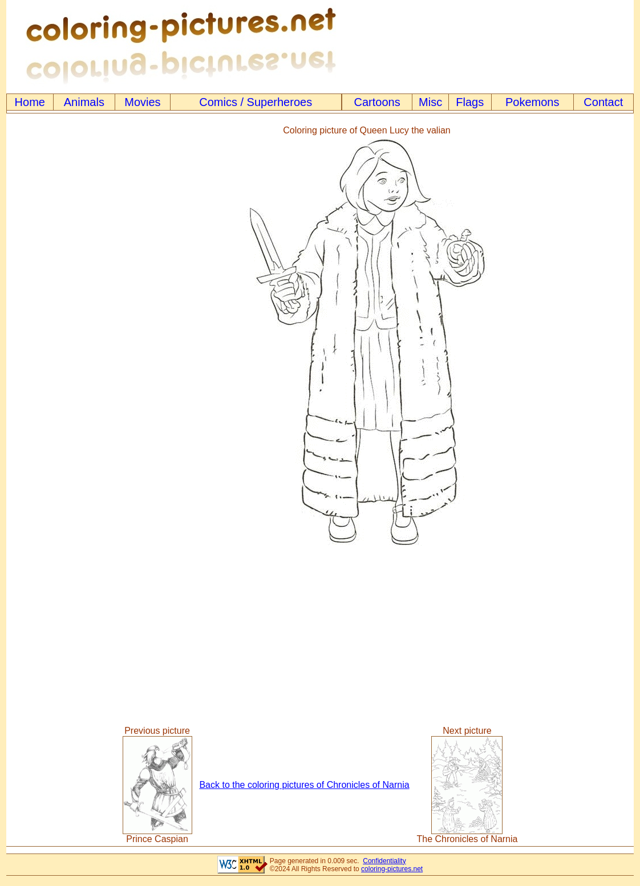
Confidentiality (384, 861)
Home (30, 102)
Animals (84, 102)
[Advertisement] (53, 339)
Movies (142, 102)
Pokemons (532, 102)
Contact (603, 102)
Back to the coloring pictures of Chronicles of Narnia (304, 785)
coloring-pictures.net (392, 869)
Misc (430, 102)
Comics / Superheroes (255, 102)
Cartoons (377, 102)
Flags (470, 102)
